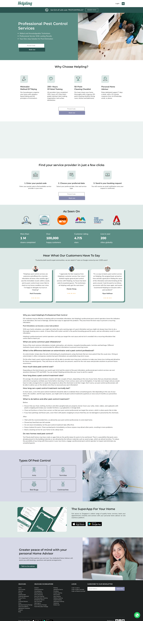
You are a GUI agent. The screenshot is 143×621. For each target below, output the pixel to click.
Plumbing (56, 579)
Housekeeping (38, 579)
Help (19, 588)
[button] (123, 3)
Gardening (56, 591)
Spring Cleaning (38, 581)
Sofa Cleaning (57, 584)
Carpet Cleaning (57, 588)
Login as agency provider (78, 578)
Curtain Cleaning (57, 581)
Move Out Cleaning (39, 584)
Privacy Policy (22, 586)
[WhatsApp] (137, 615)
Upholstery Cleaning (58, 590)
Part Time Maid (38, 590)
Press (19, 591)
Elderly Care (56, 593)
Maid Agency (37, 591)
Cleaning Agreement (23, 584)
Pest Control (56, 583)
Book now (52, 46)
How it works (21, 578)
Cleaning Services (38, 578)
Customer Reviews (23, 590)
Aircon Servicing (38, 583)
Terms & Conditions (23, 595)
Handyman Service (58, 578)
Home (19, 576)
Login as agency (76, 576)
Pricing (20, 581)
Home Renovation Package (41, 595)
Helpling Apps (22, 583)
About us (20, 579)
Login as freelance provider (78, 579)
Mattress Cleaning (58, 586)
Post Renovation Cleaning (41, 586)
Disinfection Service (39, 588)
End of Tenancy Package (40, 593)
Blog (19, 600)
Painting (55, 576)
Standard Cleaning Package (25, 593)
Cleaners (36, 576)
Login (117, 3)
